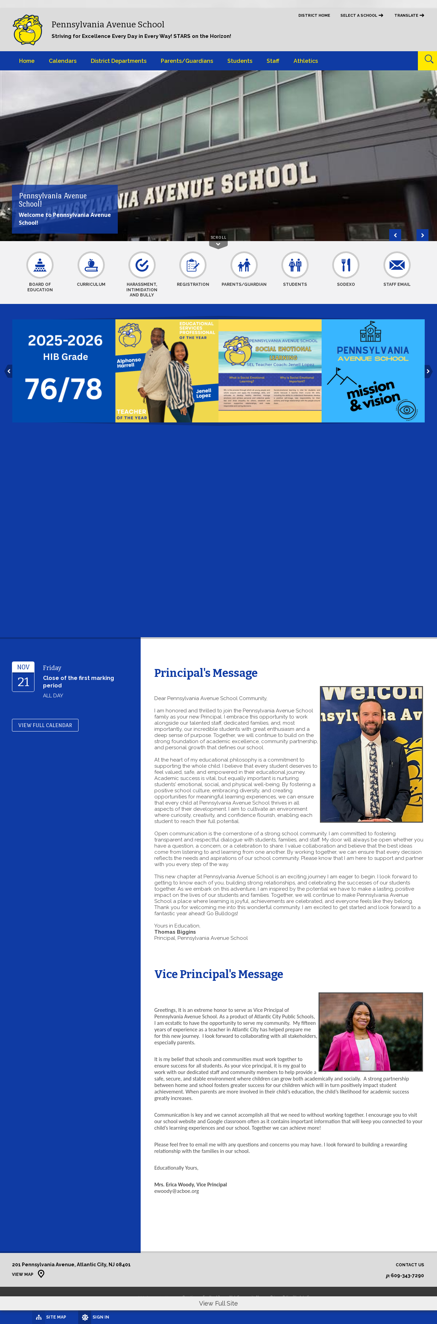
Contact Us (410, 1265)
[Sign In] (78, 1317)
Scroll (218, 237)
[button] (8, 371)
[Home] (27, 60)
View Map (22, 1274)
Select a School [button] (358, 15)
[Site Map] (31, 1316)
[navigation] (361, 19)
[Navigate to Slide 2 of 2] (395, 235)
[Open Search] (427, 60)
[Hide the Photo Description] (8, 208)
